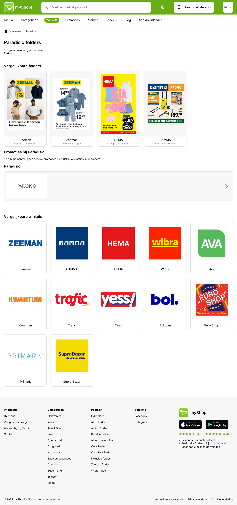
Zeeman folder (100, 464)
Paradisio (31, 31)
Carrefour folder (101, 452)
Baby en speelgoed (59, 458)
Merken (93, 20)
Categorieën (29, 20)
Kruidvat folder (100, 434)
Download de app (194, 7)
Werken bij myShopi (16, 428)
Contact (9, 434)
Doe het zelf (55, 440)
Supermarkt (55, 470)
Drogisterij (54, 446)
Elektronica (54, 416)
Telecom (53, 476)
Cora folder (98, 446)
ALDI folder (98, 422)
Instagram (141, 422)
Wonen (52, 422)
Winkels (51, 20)
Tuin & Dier (54, 428)
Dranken (53, 464)
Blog (128, 20)
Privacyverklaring (198, 499)
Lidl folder (97, 416)
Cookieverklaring (222, 499)
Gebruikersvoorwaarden (170, 499)
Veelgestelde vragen (16, 422)
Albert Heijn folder (102, 440)
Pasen (51, 434)
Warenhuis (54, 452)
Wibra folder (99, 470)
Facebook (141, 416)
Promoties (72, 20)
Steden (111, 20)
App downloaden (151, 20)
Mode (51, 482)
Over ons (9, 416)
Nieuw (8, 20)
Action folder (99, 428)
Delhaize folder (100, 458)
